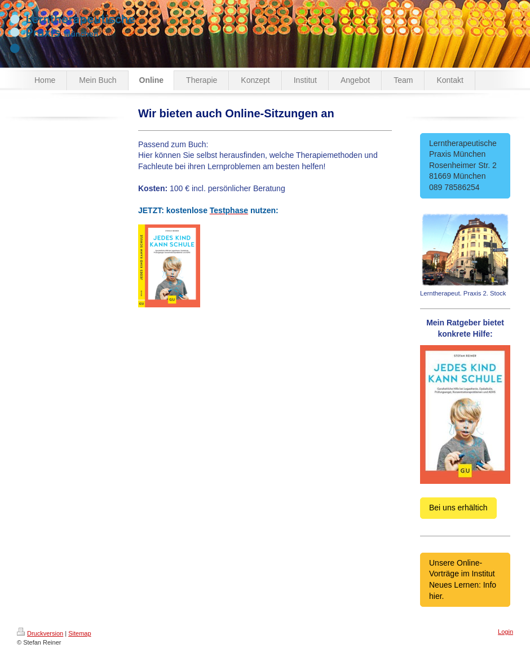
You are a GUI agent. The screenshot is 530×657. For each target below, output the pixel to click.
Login (505, 631)
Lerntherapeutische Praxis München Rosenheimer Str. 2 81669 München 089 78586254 (465, 165)
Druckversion (40, 633)
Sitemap (79, 633)
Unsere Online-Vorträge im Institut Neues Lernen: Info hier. (462, 579)
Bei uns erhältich (458, 507)
